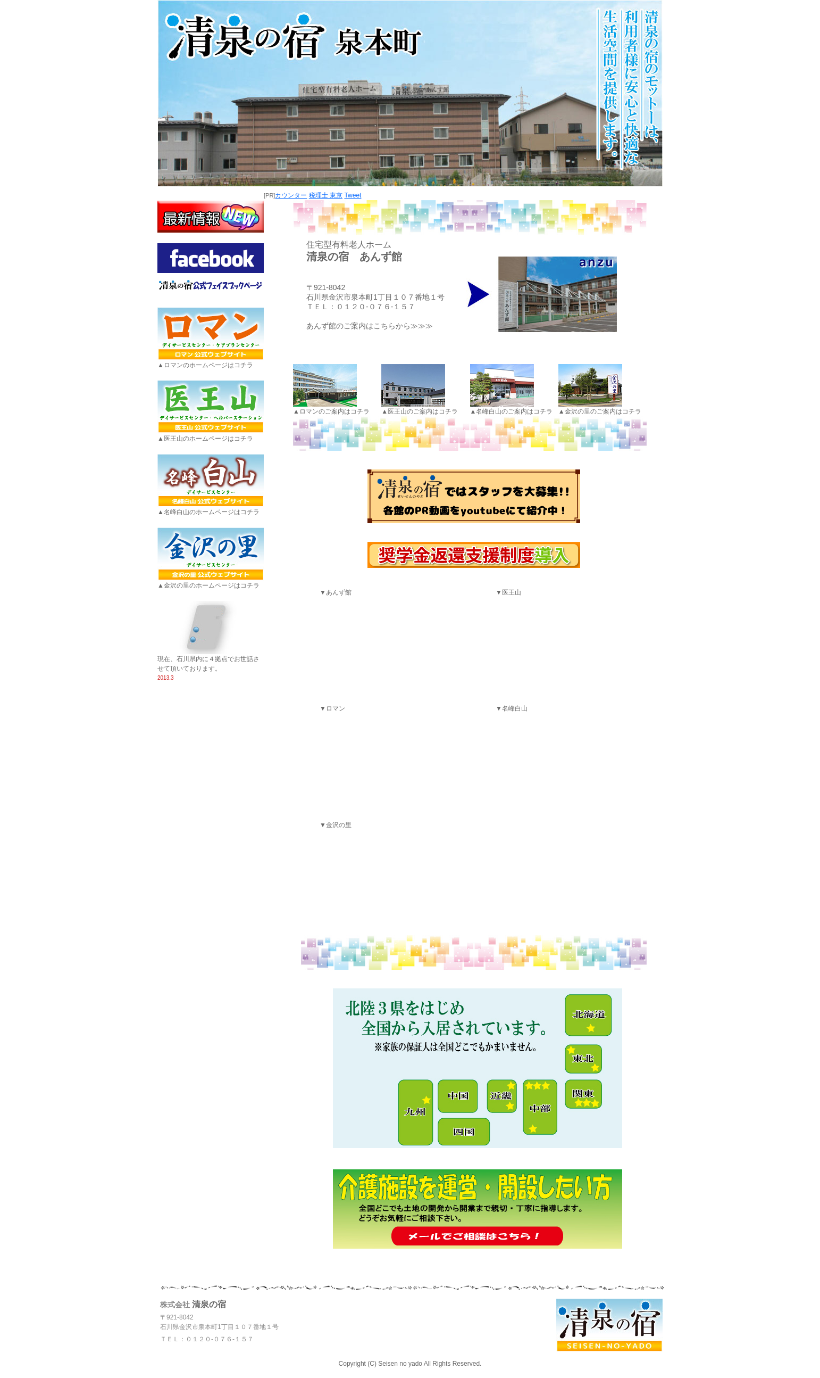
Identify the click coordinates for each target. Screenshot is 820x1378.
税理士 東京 (325, 195)
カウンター (291, 195)
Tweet (352, 195)
